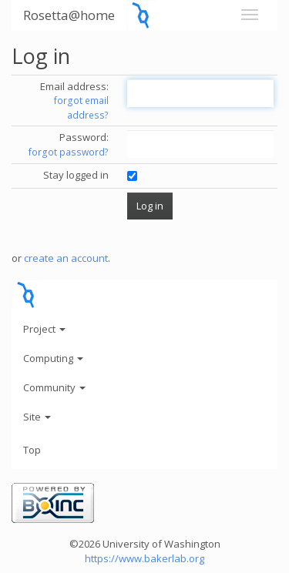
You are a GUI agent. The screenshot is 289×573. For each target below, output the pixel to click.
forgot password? (69, 152)
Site (37, 417)
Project (44, 329)
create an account (66, 258)
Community (54, 387)
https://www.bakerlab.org (144, 558)
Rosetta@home (69, 15)
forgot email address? (81, 108)
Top (32, 450)
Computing (53, 358)
